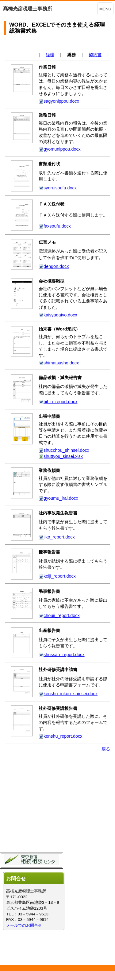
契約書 (95, 54)
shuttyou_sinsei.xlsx (61, 456)
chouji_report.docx (59, 615)
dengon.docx (54, 266)
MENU (105, 9)
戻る (106, 749)
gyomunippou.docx (60, 149)
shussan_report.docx (62, 654)
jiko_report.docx (57, 537)
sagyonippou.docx (59, 101)
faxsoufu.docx (55, 226)
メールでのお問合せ (24, 925)
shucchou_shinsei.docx (64, 450)
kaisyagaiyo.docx (58, 314)
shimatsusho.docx (59, 362)
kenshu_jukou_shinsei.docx (68, 693)
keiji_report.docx (57, 576)
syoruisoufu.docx (58, 187)
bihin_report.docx (58, 401)
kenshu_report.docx (60, 736)
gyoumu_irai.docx (58, 498)
